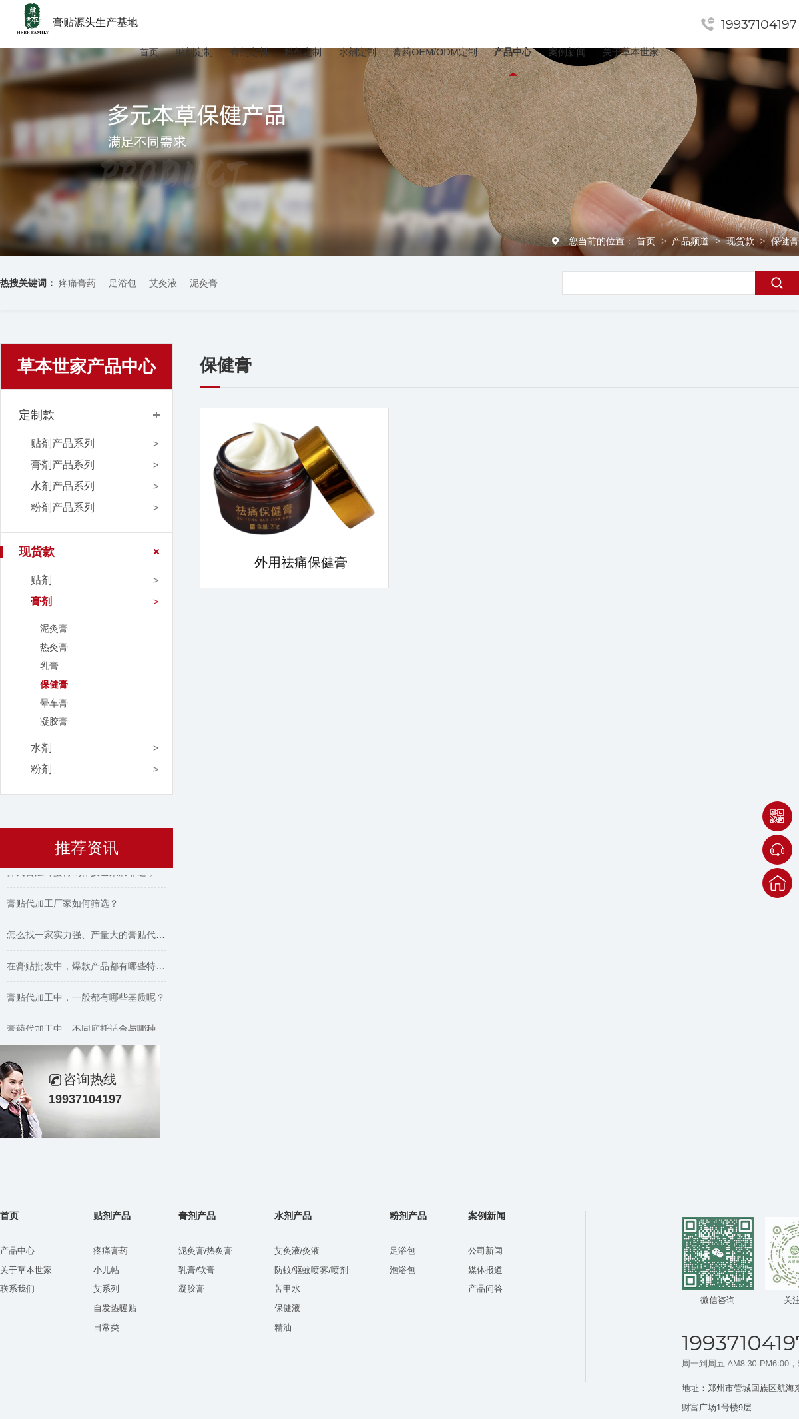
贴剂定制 (194, 52)
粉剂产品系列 (63, 507)
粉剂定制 (303, 52)
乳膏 (49, 665)
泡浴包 (402, 1270)
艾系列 (106, 1289)
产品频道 (692, 241)
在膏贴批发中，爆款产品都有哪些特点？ (90, 968)
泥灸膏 (204, 283)
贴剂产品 (112, 1216)
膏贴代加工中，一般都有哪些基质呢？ (86, 999)
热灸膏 (54, 647)
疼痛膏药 (77, 283)
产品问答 (485, 1289)
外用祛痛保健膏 (301, 562)
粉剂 (41, 769)
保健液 (287, 1308)
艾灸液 (163, 283)
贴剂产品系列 (63, 443)
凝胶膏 (54, 721)
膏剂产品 (197, 1216)
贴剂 (41, 580)
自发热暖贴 (114, 1308)
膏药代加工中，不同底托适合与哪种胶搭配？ (100, 1030)
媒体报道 (485, 1270)
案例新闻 (567, 52)
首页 (149, 52)
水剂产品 (293, 1216)
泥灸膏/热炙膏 (205, 1251)
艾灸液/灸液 (297, 1251)
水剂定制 (357, 52)
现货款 (741, 241)
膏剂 (41, 601)
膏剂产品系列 (63, 464)
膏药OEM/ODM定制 (435, 52)
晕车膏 (54, 703)
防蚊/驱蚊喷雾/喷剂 (311, 1270)
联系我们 (17, 1289)
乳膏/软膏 (197, 1270)
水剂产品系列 (63, 486)
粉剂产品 (408, 1216)
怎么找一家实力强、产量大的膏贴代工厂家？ (100, 936)
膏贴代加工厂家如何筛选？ (63, 905)
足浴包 (122, 283)
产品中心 (512, 52)
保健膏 (785, 241)
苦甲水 (287, 1289)
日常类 (106, 1327)
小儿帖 (106, 1270)
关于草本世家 (631, 52)
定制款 (37, 415)
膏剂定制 (249, 52)
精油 (283, 1327)
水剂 (41, 747)
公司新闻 (485, 1251)
